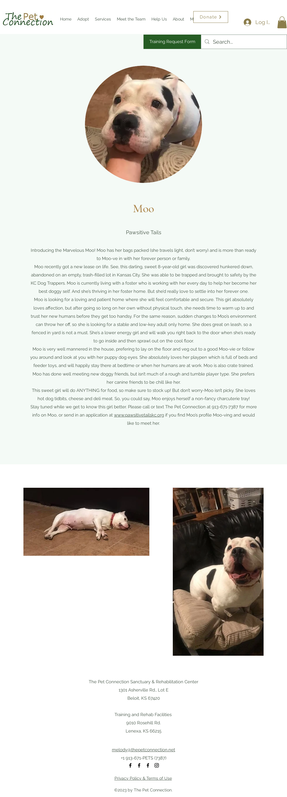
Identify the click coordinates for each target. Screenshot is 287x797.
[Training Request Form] (172, 42)
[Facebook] (130, 765)
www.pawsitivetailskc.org (139, 415)
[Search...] (243, 42)
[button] (282, 22)
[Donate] (210, 17)
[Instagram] (157, 765)
